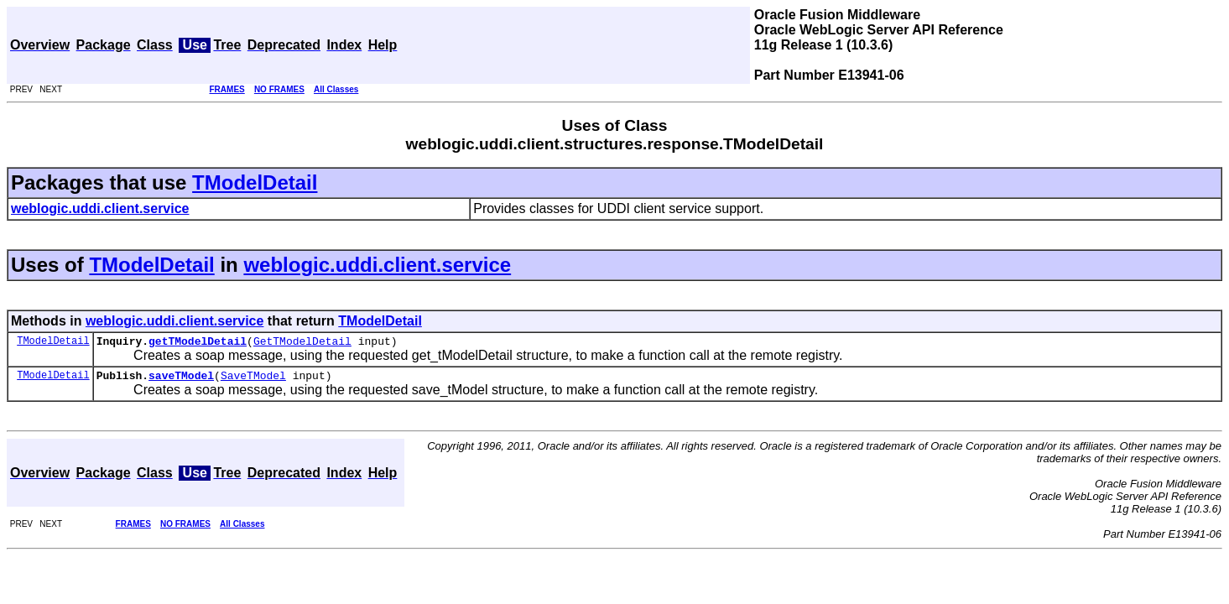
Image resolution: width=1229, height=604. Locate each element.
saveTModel (181, 380)
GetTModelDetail (302, 343)
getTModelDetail (197, 343)
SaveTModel (253, 380)
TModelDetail (254, 182)
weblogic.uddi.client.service (377, 264)
